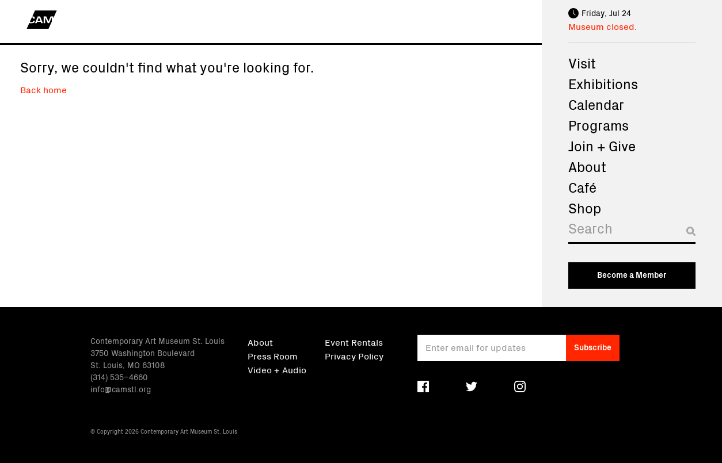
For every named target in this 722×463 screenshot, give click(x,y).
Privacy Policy (354, 355)
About (587, 166)
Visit (582, 62)
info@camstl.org (120, 389)
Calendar (596, 104)
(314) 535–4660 (119, 376)
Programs (598, 125)
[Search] (632, 231)
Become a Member (631, 274)
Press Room (273, 355)
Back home (43, 89)
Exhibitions (603, 83)
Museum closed (601, 26)
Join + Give (602, 145)
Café (582, 187)
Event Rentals (354, 341)
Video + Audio (277, 369)
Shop (584, 207)
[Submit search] (691, 231)
